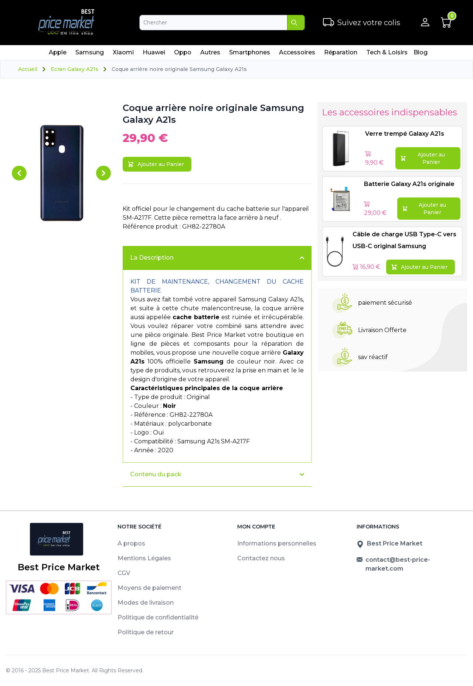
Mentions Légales (144, 558)
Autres (210, 54)
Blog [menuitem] (421, 52)
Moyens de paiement (149, 587)
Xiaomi (123, 54)
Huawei (153, 54)
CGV (124, 573)
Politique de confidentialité (158, 617)
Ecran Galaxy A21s (74, 69)
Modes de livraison (146, 602)
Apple (57, 54)
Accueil (27, 69)
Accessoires (297, 54)
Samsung (89, 54)
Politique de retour (146, 632)
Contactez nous (261, 558)
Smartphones (249, 54)
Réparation (340, 54)
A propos (131, 543)
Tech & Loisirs (387, 54)
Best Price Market (65, 670)
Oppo (182, 54)
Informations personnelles (276, 543)
